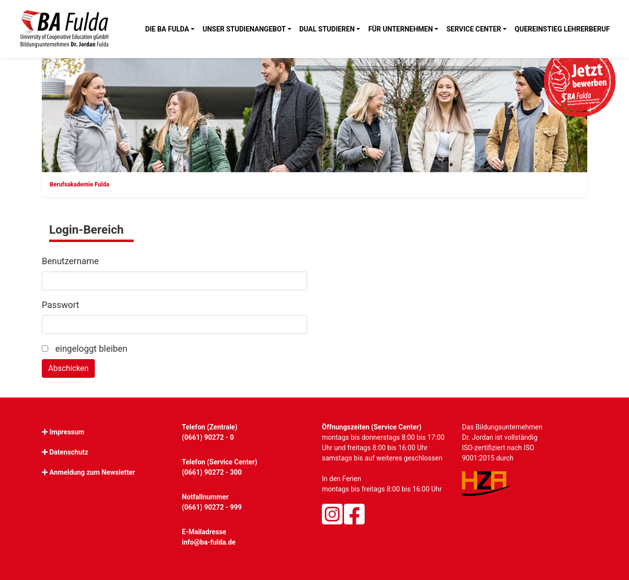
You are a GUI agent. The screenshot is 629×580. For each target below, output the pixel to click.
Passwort (60, 305)
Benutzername (70, 261)
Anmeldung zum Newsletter (92, 472)
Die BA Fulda (167, 29)
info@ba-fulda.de (208, 542)
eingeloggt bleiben (84, 348)
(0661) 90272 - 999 (212, 507)
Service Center (473, 29)
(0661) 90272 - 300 (212, 472)
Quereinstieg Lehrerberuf (562, 29)
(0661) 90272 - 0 (208, 437)
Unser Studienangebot (244, 29)
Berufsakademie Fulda (79, 184)
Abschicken (68, 368)
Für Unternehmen (400, 29)
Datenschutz (68, 452)
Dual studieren (327, 29)
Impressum (66, 432)
